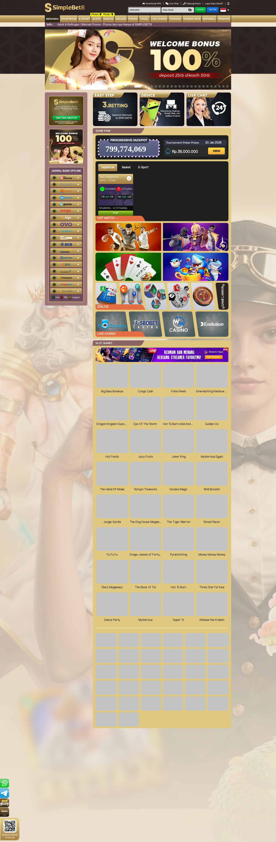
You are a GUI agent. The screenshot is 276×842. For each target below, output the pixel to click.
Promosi (224, 18)
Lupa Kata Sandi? (214, 3)
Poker (133, 18)
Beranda (52, 18)
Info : (50, 24)
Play (115, 213)
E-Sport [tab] (143, 167)
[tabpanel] (163, 195)
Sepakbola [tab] (107, 167)
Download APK (152, 3)
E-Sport (84, 18)
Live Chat (172, 3)
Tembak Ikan (192, 18)
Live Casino (159, 18)
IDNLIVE (108, 18)
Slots (96, 18)
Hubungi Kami (192, 3)
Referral (209, 18)
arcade (121, 18)
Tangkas (175, 18)
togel (144, 18)
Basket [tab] (126, 167)
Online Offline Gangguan (66, 297)
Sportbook (69, 18)
